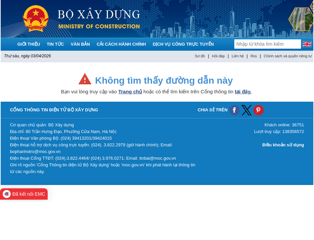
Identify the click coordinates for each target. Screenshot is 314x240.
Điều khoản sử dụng (283, 144)
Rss (254, 56)
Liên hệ (238, 56)
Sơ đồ (200, 56)
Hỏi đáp (218, 56)
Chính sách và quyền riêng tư (288, 56)
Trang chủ (130, 91)
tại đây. (243, 91)
